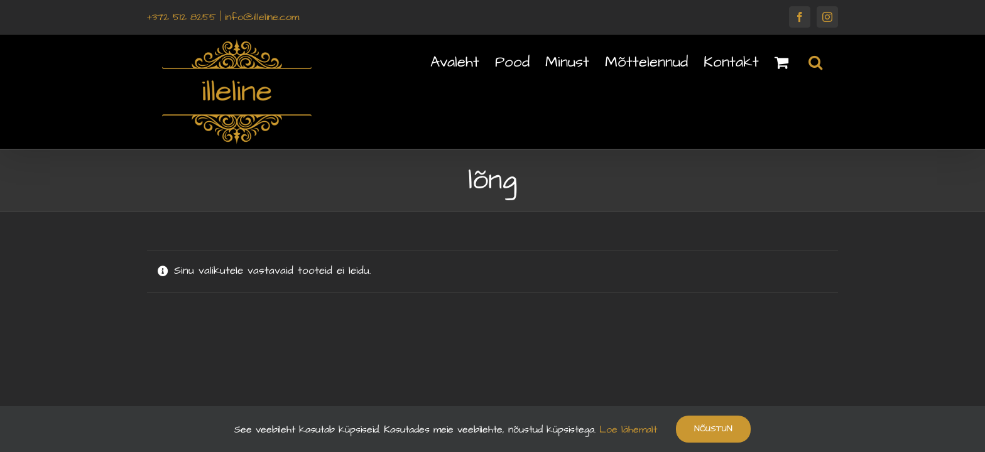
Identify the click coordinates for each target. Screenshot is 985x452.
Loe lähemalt (626, 429)
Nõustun (713, 428)
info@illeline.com (262, 17)
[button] (831, 61)
